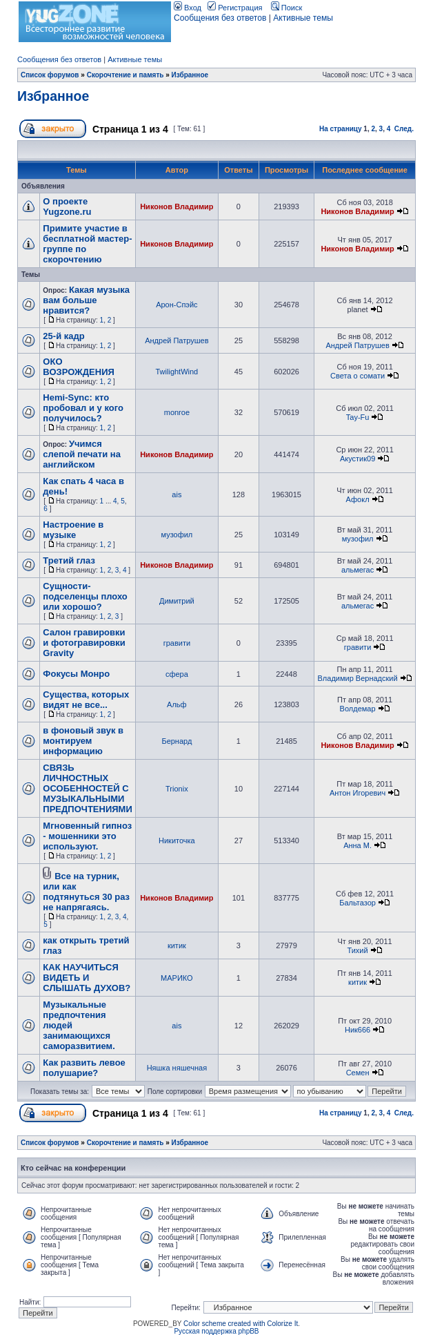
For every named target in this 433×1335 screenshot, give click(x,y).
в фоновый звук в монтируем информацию (83, 740)
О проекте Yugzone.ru (67, 206)
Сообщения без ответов (220, 18)
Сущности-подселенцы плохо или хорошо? (85, 596)
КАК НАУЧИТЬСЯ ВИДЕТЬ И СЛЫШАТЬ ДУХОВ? (86, 977)
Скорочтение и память (125, 75)
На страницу (340, 129)
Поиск (287, 7)
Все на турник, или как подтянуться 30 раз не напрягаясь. (86, 891)
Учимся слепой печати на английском (82, 454)
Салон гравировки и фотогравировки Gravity (84, 642)
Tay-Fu (358, 417)
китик (177, 945)
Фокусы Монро (76, 674)
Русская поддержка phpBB (216, 1331)
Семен (358, 1072)
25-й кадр (63, 336)
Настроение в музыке (73, 529)
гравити (176, 643)
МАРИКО (177, 978)
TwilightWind (177, 371)
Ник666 (357, 1030)
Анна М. (357, 845)
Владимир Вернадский (358, 678)
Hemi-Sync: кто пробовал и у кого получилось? (83, 407)
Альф (177, 704)
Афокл (358, 499)
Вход (187, 7)
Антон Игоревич (357, 793)
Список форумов (50, 75)
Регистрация (235, 7)
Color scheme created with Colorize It (240, 1323)
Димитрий (176, 601)
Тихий (357, 950)
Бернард (176, 741)
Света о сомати (357, 376)
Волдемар (358, 708)
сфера (176, 674)
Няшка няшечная (177, 1068)
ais (176, 494)
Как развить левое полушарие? (84, 1067)
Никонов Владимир (176, 206)
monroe (177, 412)
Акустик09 (357, 458)
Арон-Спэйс (176, 304)
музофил (176, 534)
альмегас (357, 570)
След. (404, 129)
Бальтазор (357, 903)
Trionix (176, 789)
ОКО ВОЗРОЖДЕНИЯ (78, 366)
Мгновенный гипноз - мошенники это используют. (87, 836)
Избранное (190, 75)
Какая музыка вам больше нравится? (86, 300)
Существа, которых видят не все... (86, 699)
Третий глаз (69, 560)
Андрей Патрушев (176, 340)
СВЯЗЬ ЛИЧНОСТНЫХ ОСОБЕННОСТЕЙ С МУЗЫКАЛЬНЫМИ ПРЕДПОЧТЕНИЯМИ (87, 788)
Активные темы (303, 18)
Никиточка (177, 840)
